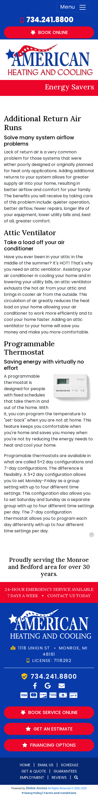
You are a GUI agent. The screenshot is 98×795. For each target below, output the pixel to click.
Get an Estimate (49, 729)
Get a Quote (33, 771)
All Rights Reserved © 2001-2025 (67, 788)
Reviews (59, 777)
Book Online (48, 32)
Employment (32, 777)
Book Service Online (49, 712)
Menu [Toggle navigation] (73, 7)
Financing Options (49, 745)
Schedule (69, 765)
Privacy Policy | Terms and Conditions (49, 793)
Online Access (36, 788)
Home (25, 765)
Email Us (45, 765)
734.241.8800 (49, 20)
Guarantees (65, 771)
